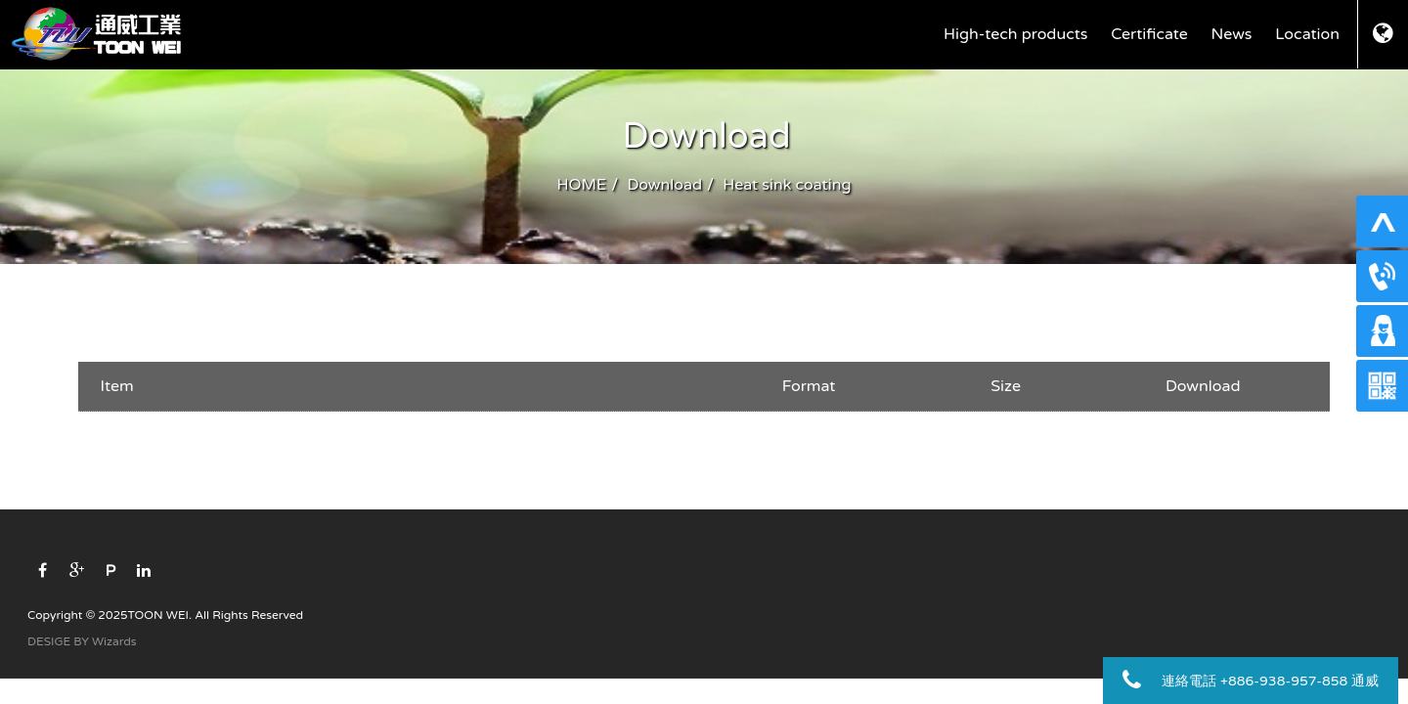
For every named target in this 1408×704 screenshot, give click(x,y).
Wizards (114, 641)
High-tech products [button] (1015, 34)
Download (665, 185)
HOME (582, 185)
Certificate (1149, 34)
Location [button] (1307, 34)
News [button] (1232, 34)
